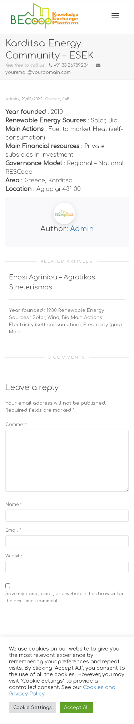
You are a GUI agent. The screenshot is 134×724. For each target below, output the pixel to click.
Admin (82, 229)
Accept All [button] (76, 707)
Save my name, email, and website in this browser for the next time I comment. (64, 597)
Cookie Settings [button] (32, 707)
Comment (16, 424)
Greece (52, 99)
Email (11, 530)
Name (12, 504)
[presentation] (59, 624)
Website (13, 555)
